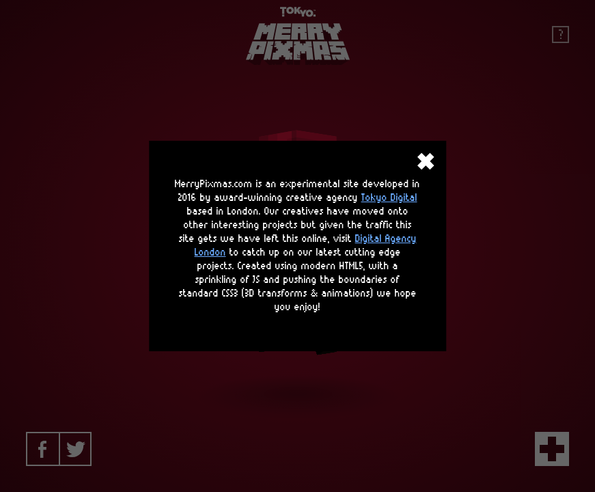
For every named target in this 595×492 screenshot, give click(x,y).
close (425, 161)
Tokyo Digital (389, 198)
